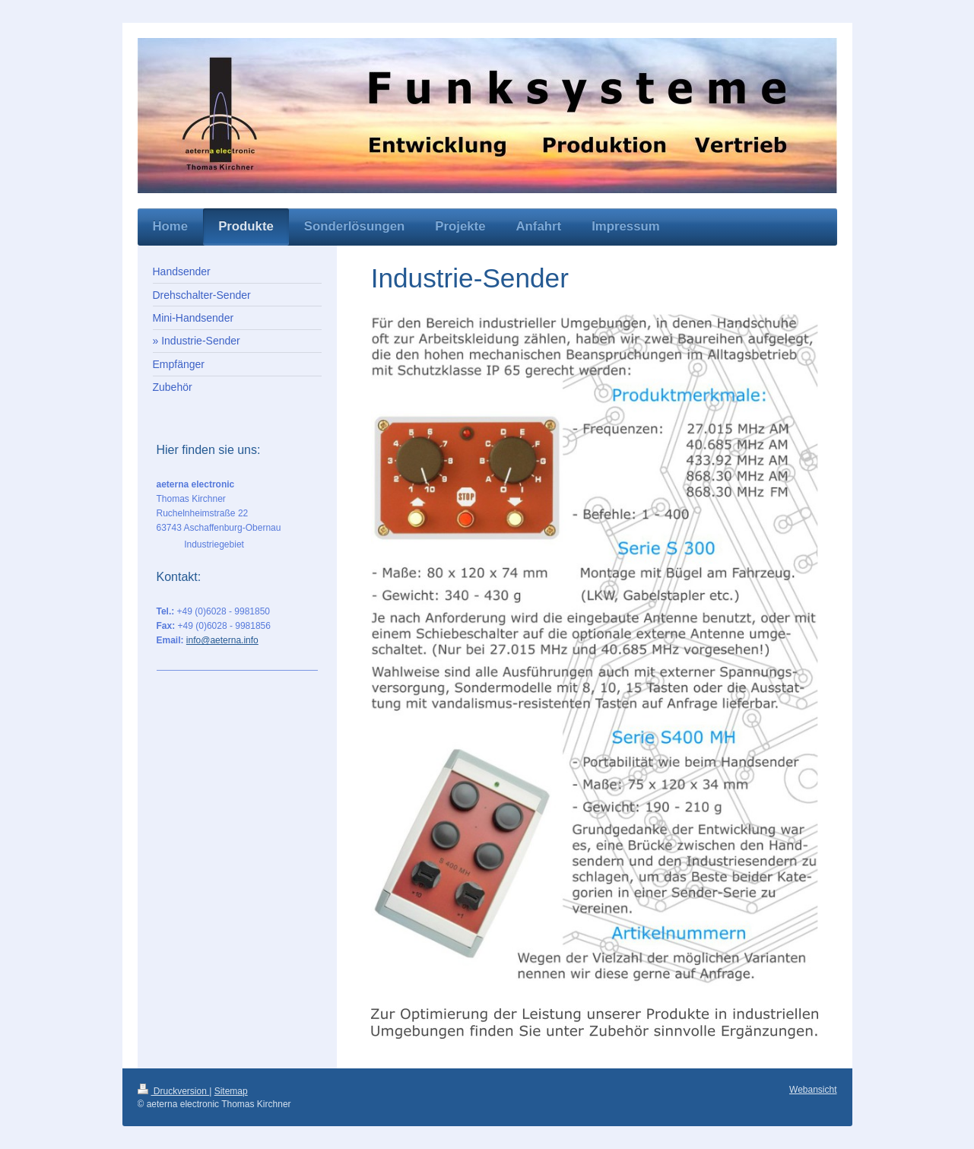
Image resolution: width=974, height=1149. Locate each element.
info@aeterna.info (222, 640)
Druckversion (174, 1091)
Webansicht (812, 1089)
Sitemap (231, 1091)
